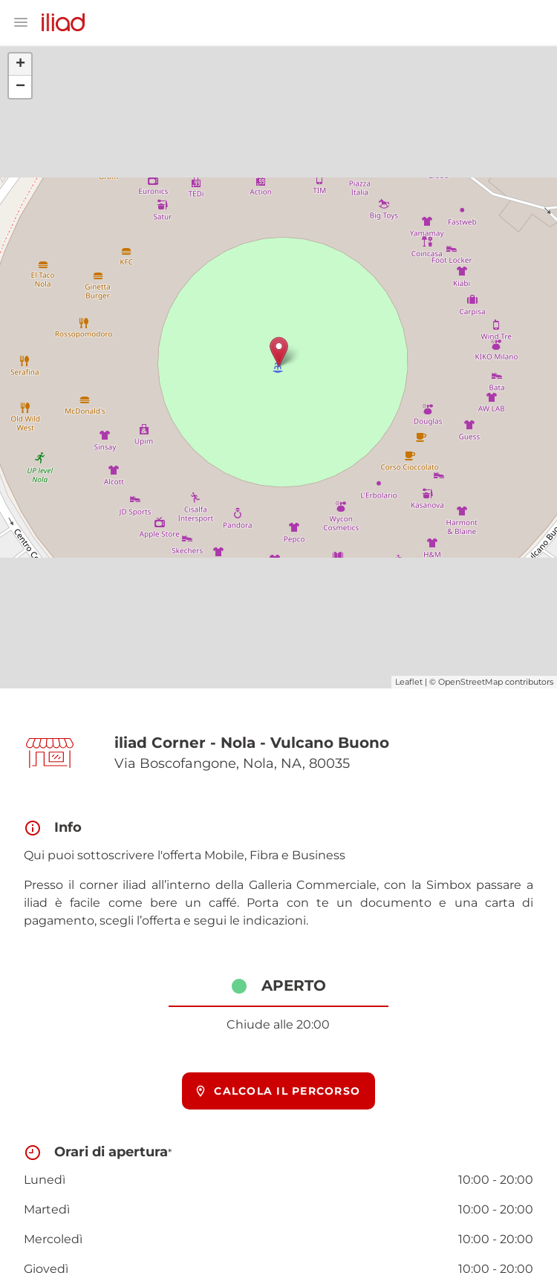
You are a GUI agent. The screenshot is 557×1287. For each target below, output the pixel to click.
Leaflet (409, 682)
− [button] (20, 87)
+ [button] (20, 64)
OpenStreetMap (470, 682)
